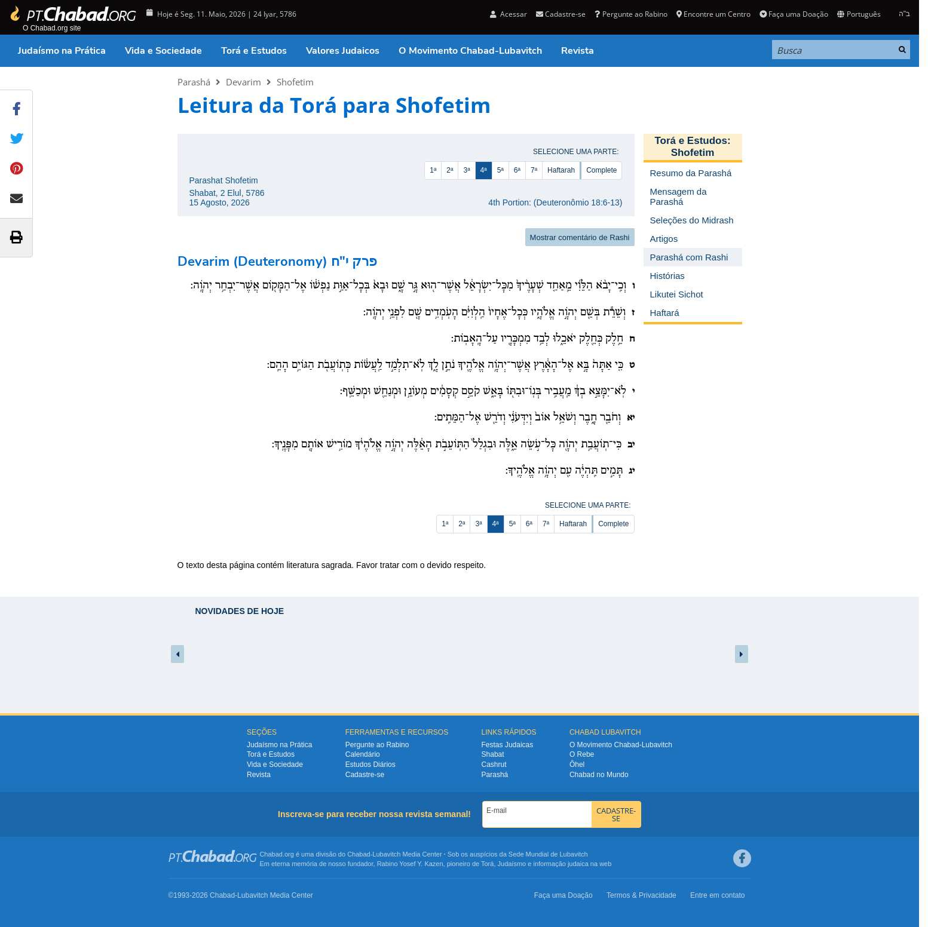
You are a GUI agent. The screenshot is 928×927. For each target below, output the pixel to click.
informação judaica (560, 863)
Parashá (193, 82)
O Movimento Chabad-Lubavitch (470, 50)
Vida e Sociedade (163, 50)
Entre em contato (717, 895)
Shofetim (295, 82)
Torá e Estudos (254, 50)
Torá (487, 863)
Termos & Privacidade (641, 895)
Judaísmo (512, 863)
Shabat (493, 754)
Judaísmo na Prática (62, 50)
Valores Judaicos (342, 50)
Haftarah (561, 170)
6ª (517, 170)
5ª (500, 170)
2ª (449, 170)
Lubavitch (386, 854)
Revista (577, 50)
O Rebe (581, 754)
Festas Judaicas (508, 745)
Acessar (508, 14)
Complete (601, 170)
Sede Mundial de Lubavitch (548, 854)
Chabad (358, 854)
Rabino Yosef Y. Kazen (410, 863)
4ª (483, 170)
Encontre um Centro (713, 14)
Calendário (362, 754)
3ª (466, 170)
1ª (433, 170)
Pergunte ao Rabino (631, 14)
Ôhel (576, 764)
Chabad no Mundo (599, 775)
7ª (534, 170)
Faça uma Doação (793, 14)
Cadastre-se (561, 14)
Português (858, 14)
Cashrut (494, 764)
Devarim (243, 82)
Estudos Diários (370, 764)
